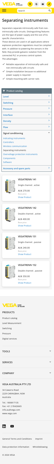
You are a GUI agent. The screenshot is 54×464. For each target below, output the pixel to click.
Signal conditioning (13, 133)
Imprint (38, 438)
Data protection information (15, 446)
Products (8, 312)
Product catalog (9, 318)
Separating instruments (14, 150)
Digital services (9, 338)
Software (7, 162)
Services (7, 362)
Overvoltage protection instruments (20, 154)
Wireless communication (15, 146)
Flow (5, 127)
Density (7, 121)
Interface (8, 114)
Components (9, 158)
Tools (6, 351)
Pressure (7, 108)
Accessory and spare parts (16, 168)
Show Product (24, 197)
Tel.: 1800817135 (10, 402)
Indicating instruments (14, 138)
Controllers (8, 142)
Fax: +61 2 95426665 (12, 406)
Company (8, 373)
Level (6, 96)
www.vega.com (9, 413)
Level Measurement (11, 323)
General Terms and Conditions (17, 438)
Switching (8, 102)
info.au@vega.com (11, 409)
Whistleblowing (40, 446)
